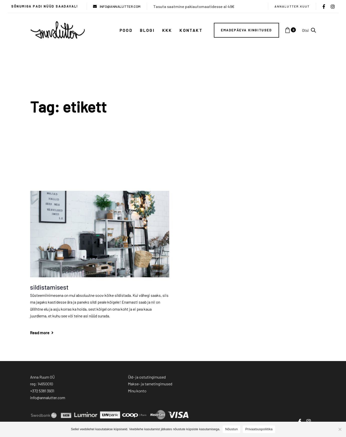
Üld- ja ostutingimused (147, 377)
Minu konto (137, 390)
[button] (309, 30)
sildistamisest (49, 287)
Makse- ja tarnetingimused (150, 383)
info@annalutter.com (47, 397)
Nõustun (231, 429)
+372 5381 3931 (42, 390)
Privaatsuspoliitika (259, 429)
